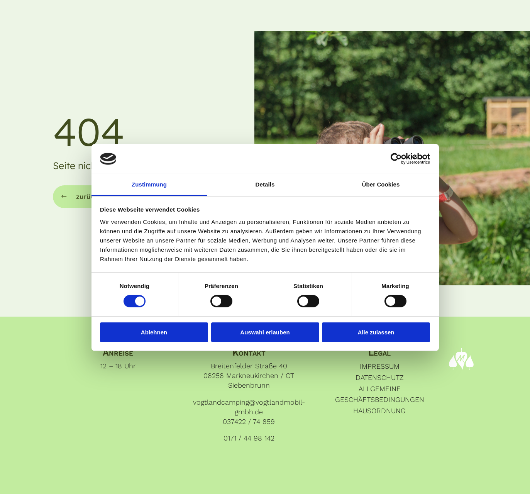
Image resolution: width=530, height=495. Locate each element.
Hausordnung (379, 411)
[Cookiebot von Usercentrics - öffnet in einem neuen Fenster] (396, 158)
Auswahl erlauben (265, 332)
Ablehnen (154, 332)
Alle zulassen (375, 332)
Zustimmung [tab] (149, 184)
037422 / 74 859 (249, 422)
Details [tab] (265, 184)
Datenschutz (380, 378)
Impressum (380, 367)
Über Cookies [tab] (381, 184)
